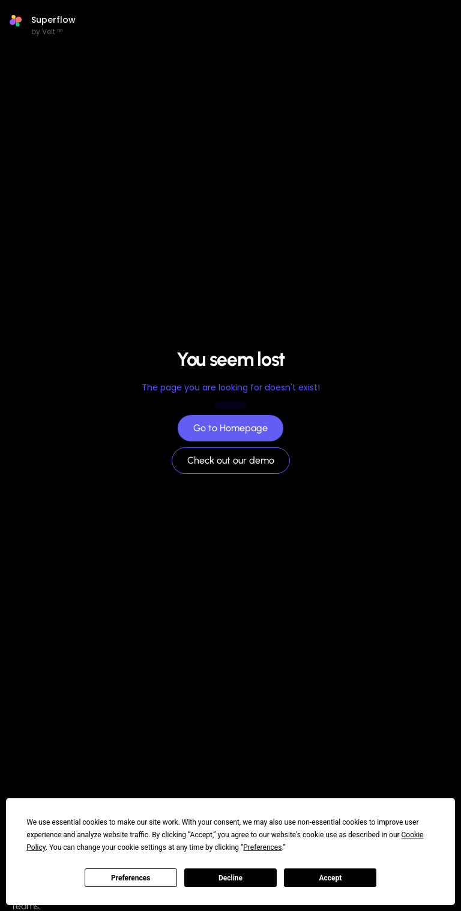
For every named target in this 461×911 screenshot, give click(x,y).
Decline (230, 878)
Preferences (131, 878)
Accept (330, 878)
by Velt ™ (46, 31)
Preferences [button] (262, 847)
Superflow (53, 20)
